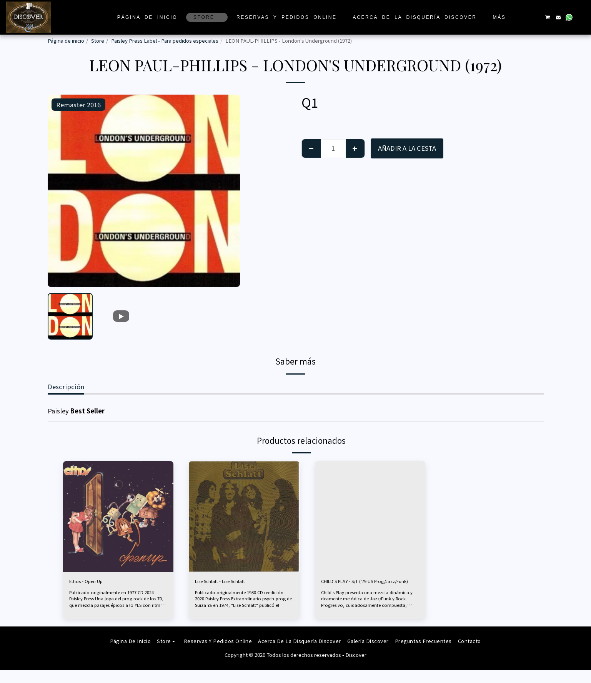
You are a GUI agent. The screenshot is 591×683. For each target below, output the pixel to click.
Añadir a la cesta (407, 148)
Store (97, 40)
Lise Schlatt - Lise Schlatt (232, 582)
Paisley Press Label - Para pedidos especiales (164, 40)
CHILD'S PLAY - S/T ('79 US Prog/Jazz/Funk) (360, 587)
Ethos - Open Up (94, 582)
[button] (526, 17)
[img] (118, 516)
